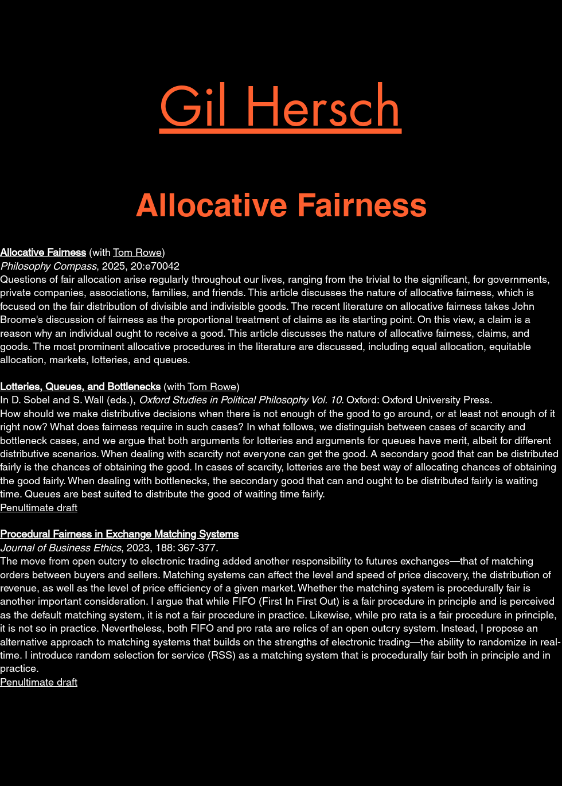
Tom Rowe (137, 252)
